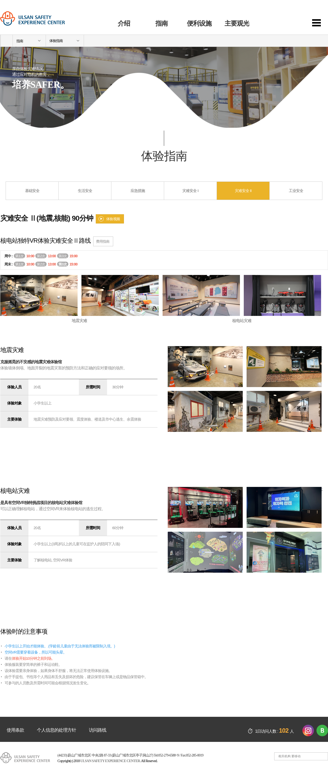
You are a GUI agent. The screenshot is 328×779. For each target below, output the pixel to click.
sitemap (320, 23)
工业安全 (296, 190)
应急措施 (138, 190)
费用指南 (102, 241)
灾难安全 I (190, 190)
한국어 (298, 9)
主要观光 (237, 23)
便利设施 (199, 23)
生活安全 (85, 190)
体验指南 (56, 41)
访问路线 (97, 730)
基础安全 (32, 190)
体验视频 (113, 219)
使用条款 (15, 730)
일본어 (310, 9)
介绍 (124, 23)
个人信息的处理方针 (56, 730)
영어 (322, 9)
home (7, 41)
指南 (161, 23)
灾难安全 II (243, 190)
